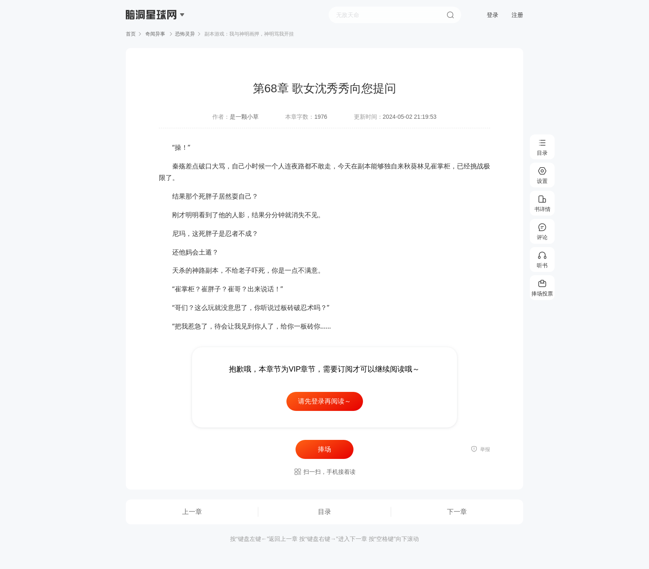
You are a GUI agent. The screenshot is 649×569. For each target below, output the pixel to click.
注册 (517, 15)
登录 (492, 15)
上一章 (192, 511)
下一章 (457, 511)
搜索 (450, 15)
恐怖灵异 (185, 34)
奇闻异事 (155, 34)
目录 (324, 511)
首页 (131, 34)
